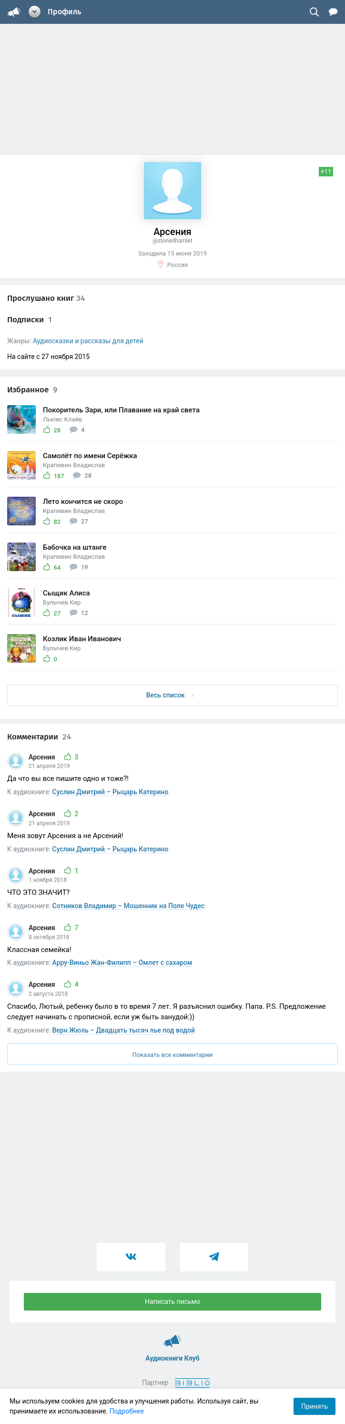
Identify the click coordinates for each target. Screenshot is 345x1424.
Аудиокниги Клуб (172, 1337)
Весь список (170, 695)
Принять (314, 1406)
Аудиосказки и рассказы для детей (88, 341)
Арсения (43, 757)
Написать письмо (172, 1301)
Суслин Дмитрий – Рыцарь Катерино (110, 792)
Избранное (32, 390)
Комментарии (39, 737)
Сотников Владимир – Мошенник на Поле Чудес (128, 906)
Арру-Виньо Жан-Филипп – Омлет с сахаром (122, 962)
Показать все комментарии (172, 1054)
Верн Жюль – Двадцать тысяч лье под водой (123, 1030)
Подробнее (127, 1411)
